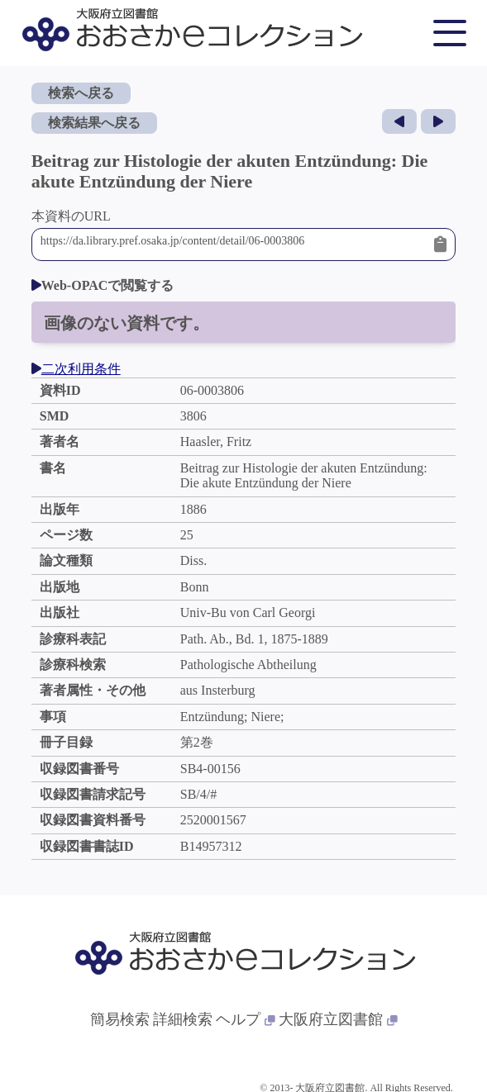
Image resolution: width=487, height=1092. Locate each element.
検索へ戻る (81, 93)
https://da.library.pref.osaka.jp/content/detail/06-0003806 (233, 244)
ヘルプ (245, 1019)
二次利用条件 (76, 369)
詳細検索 (182, 1019)
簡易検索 (120, 1019)
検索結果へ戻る (94, 123)
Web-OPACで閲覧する (102, 285)
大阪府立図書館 (338, 1019)
